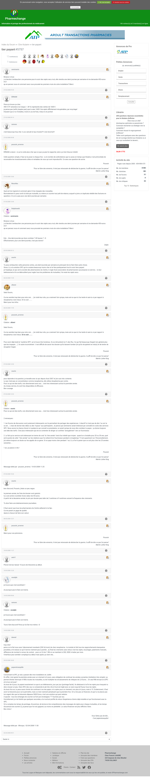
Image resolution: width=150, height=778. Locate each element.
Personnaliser (75, 7)
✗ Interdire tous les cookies (121, 2)
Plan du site (85, 753)
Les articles (28, 763)
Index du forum (8, 44)
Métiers (55, 760)
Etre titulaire (23, 44)
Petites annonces (30, 758)
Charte (66, 767)
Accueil (26, 753)
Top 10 (126, 186)
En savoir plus (123, 146)
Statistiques (134, 186)
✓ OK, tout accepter (104, 2)
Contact (72, 767)
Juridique (55, 755)
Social (54, 758)
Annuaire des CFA (87, 760)
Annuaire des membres (89, 755)
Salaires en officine (59, 753)
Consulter (131, 102)
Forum (26, 755)
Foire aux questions (88, 758)
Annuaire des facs (87, 763)
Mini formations (58, 763)
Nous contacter (29, 760)
